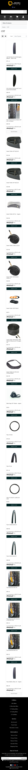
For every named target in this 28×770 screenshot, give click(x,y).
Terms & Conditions (21, 760)
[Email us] (11, 765)
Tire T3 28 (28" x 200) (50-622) (13, 498)
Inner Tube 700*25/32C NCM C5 (12, 277)
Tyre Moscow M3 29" (11, 587)
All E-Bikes (14, 703)
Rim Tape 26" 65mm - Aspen (13, 403)
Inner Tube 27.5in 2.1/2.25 (12, 245)
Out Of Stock (14, 131)
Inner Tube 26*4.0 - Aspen (13, 214)
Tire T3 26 (9, 466)
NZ (13, 7)
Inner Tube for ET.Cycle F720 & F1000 (12, 372)
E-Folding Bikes (14, 711)
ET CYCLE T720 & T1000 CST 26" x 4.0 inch (13, 120)
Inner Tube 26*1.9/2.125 (12, 182)
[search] (12, 12)
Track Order (14, 725)
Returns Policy (14, 741)
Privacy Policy (14, 738)
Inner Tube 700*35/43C (12, 308)
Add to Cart (14, 68)
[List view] (5, 36)
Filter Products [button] (7, 23)
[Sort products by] (20, 36)
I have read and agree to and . (14, 761)
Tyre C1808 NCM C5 (11, 524)
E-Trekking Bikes (14, 709)
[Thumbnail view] (2, 36)
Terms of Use (14, 735)
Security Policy (14, 743)
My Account (14, 722)
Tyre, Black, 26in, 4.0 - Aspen (13, 681)
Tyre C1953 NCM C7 (11, 556)
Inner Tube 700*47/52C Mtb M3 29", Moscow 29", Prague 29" (13, 341)
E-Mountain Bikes (14, 706)
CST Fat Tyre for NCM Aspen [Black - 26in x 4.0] (13, 57)
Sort (11, 36)
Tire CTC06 (9, 435)
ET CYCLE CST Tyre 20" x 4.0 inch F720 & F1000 (13, 89)
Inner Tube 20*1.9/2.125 (12, 151)
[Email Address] (10, 758)
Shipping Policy (14, 746)
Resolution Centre (14, 727)
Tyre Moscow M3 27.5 (12, 650)
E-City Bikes (14, 714)
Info (14, 65)
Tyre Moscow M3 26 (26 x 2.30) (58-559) (13, 619)
